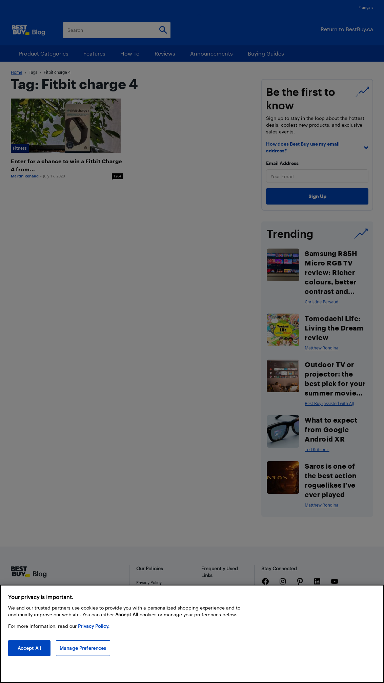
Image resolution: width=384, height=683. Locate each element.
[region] (192, 634)
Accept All (29, 648)
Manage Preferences (83, 648)
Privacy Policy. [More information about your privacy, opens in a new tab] (93, 626)
